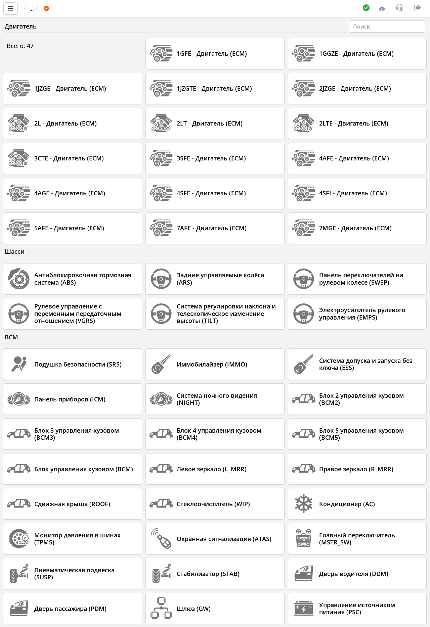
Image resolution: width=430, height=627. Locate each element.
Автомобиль (82, 8)
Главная (38, 8)
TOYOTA (120, 8)
